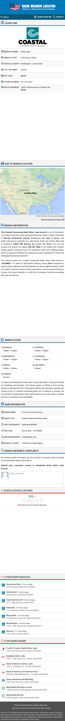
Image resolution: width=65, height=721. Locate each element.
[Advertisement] (32, 126)
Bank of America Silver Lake (19, 664)
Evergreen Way (13, 584)
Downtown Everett (14, 600)
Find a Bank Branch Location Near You (31, 705)
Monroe (10, 631)
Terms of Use (29, 708)
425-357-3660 (26, 82)
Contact (48, 708)
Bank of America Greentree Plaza (22, 671)
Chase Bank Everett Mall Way (19, 679)
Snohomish (11, 592)
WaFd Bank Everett (14, 695)
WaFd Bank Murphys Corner (19, 687)
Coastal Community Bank (32, 412)
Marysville (11, 615)
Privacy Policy (39, 708)
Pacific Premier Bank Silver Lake (21, 648)
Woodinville (11, 623)
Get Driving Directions (51, 220)
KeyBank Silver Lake (15, 656)
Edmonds (10, 608)
